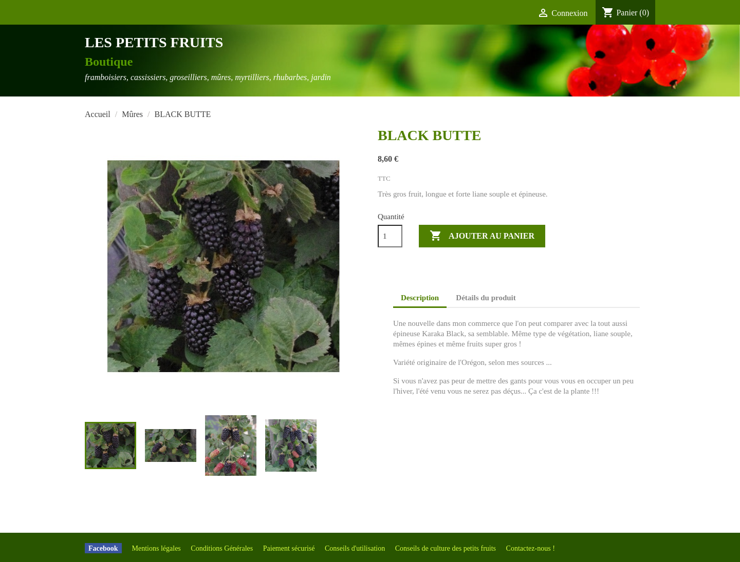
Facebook (103, 548)
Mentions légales (157, 548)
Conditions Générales (222, 548)
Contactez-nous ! (530, 548)
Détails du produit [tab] (485, 298)
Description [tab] (420, 298)
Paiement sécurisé (290, 548)
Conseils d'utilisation (356, 548)
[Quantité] (390, 236)
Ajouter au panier (482, 236)
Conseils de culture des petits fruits (446, 548)
